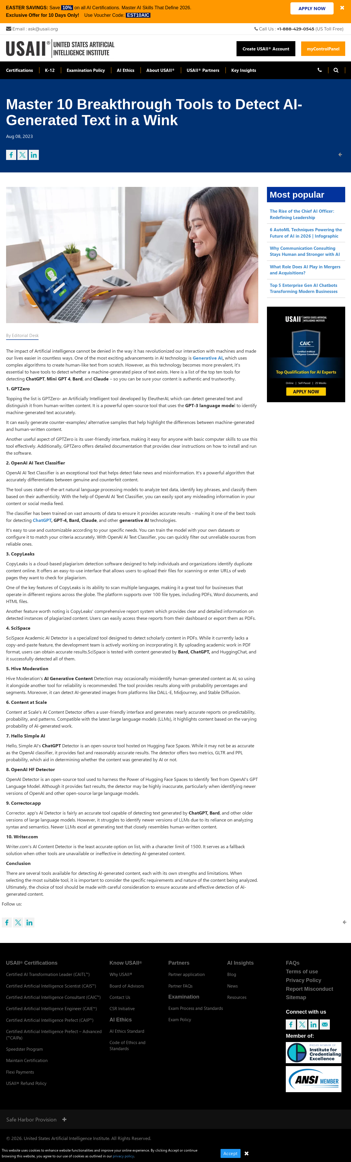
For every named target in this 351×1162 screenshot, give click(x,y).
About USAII (160, 70)
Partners (179, 963)
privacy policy (123, 1156)
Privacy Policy (303, 980)
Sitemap (296, 997)
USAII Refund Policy (26, 1083)
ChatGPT (42, 520)
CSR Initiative (122, 1008)
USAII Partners (203, 70)
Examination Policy (86, 70)
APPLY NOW (312, 8)
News (232, 986)
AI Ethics (125, 70)
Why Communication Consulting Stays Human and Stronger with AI (305, 251)
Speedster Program (24, 1049)
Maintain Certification (27, 1060)
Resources (236, 997)
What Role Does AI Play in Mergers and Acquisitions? (305, 270)
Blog (231, 974)
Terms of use (302, 972)
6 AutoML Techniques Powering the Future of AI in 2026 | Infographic (306, 232)
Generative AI (208, 358)
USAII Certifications (32, 963)
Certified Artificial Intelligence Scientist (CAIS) (51, 986)
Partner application (186, 974)
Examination (183, 997)
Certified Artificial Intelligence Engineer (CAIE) (51, 1008)
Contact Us (120, 997)
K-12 (50, 70)
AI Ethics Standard (127, 1031)
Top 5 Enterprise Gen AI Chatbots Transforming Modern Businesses (304, 288)
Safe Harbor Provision (36, 1119)
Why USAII (121, 974)
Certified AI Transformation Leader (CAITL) (48, 974)
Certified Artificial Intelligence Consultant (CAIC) (53, 997)
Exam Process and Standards (195, 1008)
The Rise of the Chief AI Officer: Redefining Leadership (302, 214)
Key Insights (243, 70)
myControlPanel (323, 49)
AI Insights (240, 963)
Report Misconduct (309, 989)
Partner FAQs (180, 986)
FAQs (292, 963)
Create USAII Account (266, 49)
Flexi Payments (20, 1072)
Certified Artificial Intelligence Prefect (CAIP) (50, 1020)
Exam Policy (179, 1019)
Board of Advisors (127, 986)
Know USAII (126, 963)
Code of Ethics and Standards (128, 1045)
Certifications (19, 70)
